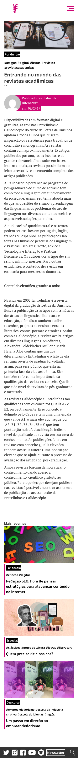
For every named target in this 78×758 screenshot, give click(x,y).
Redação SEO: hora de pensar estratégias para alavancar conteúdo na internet (37, 586)
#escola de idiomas (30, 714)
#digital (23, 63)
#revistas (48, 63)
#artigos (10, 63)
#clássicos (13, 647)
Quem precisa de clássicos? (29, 653)
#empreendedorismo (20, 709)
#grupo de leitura (33, 647)
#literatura (64, 647)
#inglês (50, 714)
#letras (35, 63)
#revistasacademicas (19, 67)
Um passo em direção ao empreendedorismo (27, 723)
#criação (12, 575)
